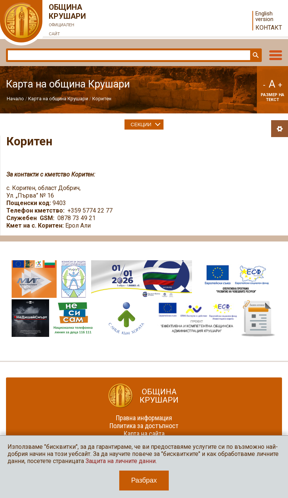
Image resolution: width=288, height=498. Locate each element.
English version (264, 16)
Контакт (268, 27)
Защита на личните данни (121, 461)
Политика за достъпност (144, 426)
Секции (140, 124)
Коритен (101, 98)
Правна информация (144, 418)
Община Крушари (67, 21)
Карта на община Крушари (58, 98)
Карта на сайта (144, 434)
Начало (15, 98)
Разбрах (144, 480)
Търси (255, 55)
